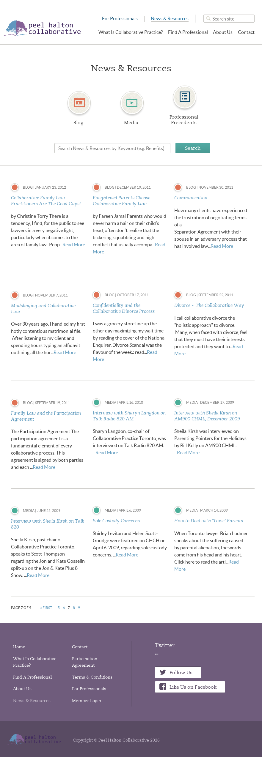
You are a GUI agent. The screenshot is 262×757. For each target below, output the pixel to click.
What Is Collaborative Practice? (130, 32)
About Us (223, 32)
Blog (78, 122)
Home (19, 646)
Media (131, 122)
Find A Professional (188, 32)
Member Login (86, 700)
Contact (246, 32)
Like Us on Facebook (193, 687)
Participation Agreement (84, 662)
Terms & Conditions (92, 677)
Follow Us (181, 672)
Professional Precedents (184, 120)
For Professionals (120, 18)
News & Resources (170, 18)
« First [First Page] (46, 608)
